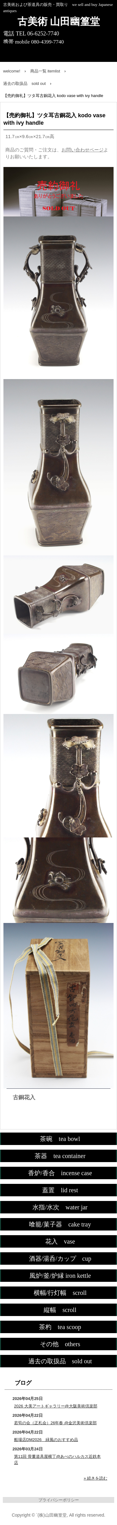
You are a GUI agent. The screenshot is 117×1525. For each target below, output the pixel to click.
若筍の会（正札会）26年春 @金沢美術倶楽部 (55, 1423)
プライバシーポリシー (58, 1500)
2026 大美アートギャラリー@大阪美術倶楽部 (55, 1406)
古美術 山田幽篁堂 (58, 21)
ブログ (23, 1383)
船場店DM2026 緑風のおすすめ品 (46, 1439)
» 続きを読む (95, 1478)
